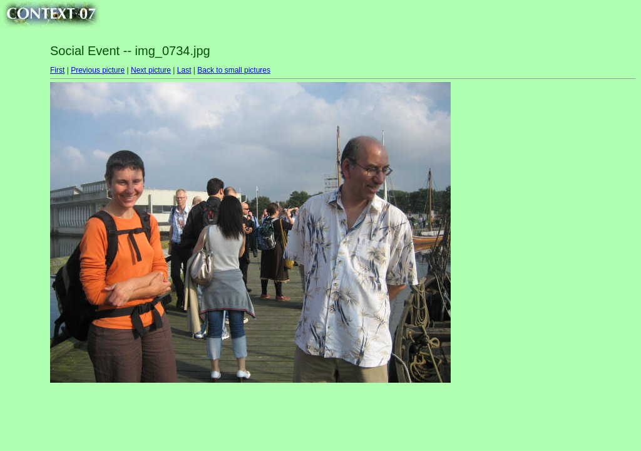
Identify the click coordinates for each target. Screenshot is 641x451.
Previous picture (98, 70)
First (57, 70)
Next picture (151, 70)
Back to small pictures (233, 70)
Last (184, 70)
